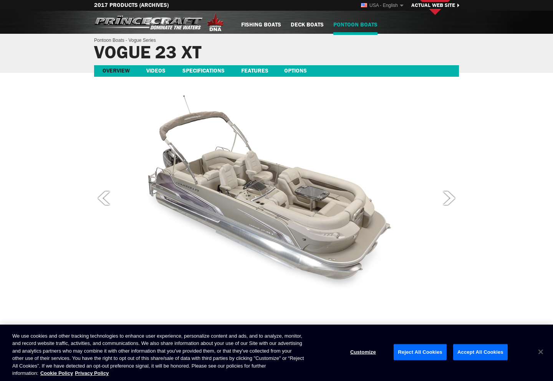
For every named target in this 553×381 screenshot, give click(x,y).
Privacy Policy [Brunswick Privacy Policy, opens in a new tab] (92, 373)
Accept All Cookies (480, 352)
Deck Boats (307, 25)
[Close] (540, 351)
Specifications (203, 71)
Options (295, 71)
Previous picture (103, 198)
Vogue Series (142, 40)
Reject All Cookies (420, 352)
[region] (276, 353)
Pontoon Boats (355, 28)
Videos (156, 71)
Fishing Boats (261, 25)
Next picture (449, 198)
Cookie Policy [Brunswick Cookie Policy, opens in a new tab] (56, 373)
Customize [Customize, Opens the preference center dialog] (363, 352)
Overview (116, 71)
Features (254, 71)
